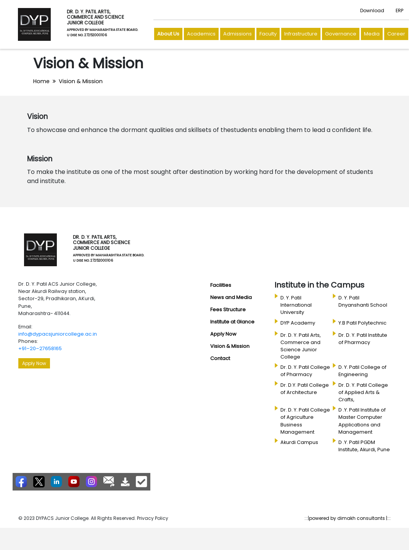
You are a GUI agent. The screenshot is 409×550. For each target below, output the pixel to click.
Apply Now (34, 363)
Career (396, 33)
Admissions (237, 33)
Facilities (220, 285)
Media (372, 33)
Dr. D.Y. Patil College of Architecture (304, 389)
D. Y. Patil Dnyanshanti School (362, 301)
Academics (201, 33)
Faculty (268, 33)
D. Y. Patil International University (296, 304)
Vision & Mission (81, 81)
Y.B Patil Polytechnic (362, 323)
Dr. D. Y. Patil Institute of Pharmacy (362, 339)
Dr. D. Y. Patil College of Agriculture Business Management (305, 421)
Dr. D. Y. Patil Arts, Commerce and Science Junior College (300, 346)
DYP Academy (297, 323)
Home (41, 81)
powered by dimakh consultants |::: (350, 518)
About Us (168, 33)
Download (372, 10)
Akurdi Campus (299, 442)
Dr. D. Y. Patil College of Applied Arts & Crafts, (363, 392)
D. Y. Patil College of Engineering (362, 371)
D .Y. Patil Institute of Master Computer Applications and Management (362, 421)
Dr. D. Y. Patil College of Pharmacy (305, 371)
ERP (399, 10)
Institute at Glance (232, 321)
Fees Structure (228, 309)
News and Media (231, 297)
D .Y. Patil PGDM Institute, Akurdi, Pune (364, 446)
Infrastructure (300, 33)
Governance (340, 33)
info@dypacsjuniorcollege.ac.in (57, 334)
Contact (220, 358)
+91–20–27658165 (40, 348)
